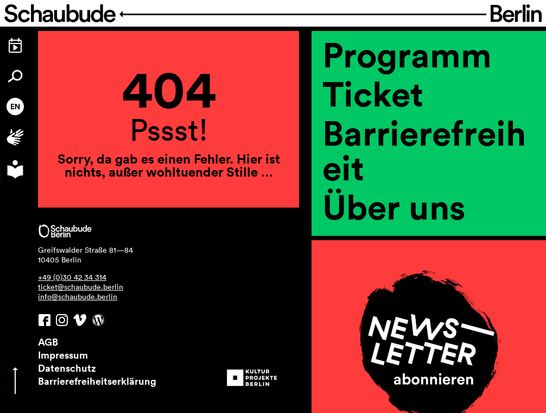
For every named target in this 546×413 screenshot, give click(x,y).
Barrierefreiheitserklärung (97, 380)
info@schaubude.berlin (77, 297)
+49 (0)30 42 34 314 (72, 277)
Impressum (63, 354)
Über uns (394, 206)
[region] (429, 221)
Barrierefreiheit (424, 150)
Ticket (372, 93)
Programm (407, 54)
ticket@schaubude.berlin (80, 287)
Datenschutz (67, 367)
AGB (48, 341)
